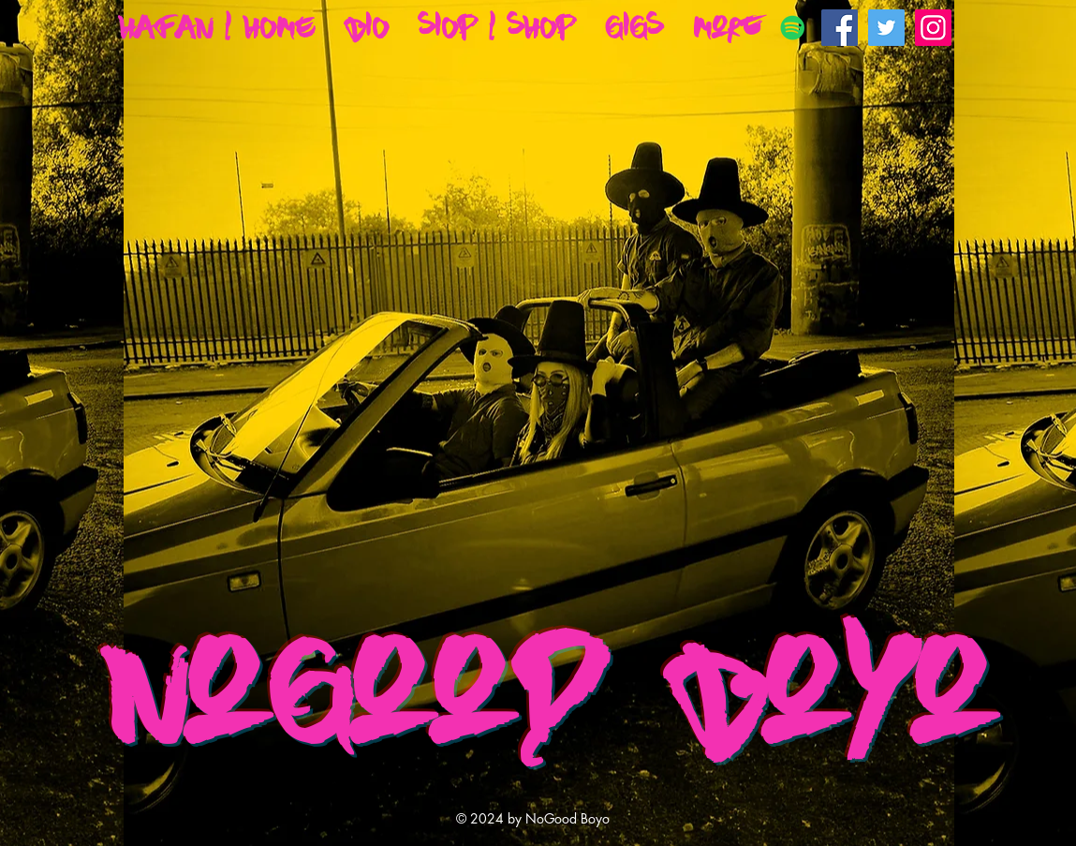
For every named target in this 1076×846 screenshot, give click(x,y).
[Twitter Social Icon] (886, 27)
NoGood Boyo (549, 690)
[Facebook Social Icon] (839, 27)
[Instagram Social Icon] (933, 27)
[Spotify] (792, 27)
